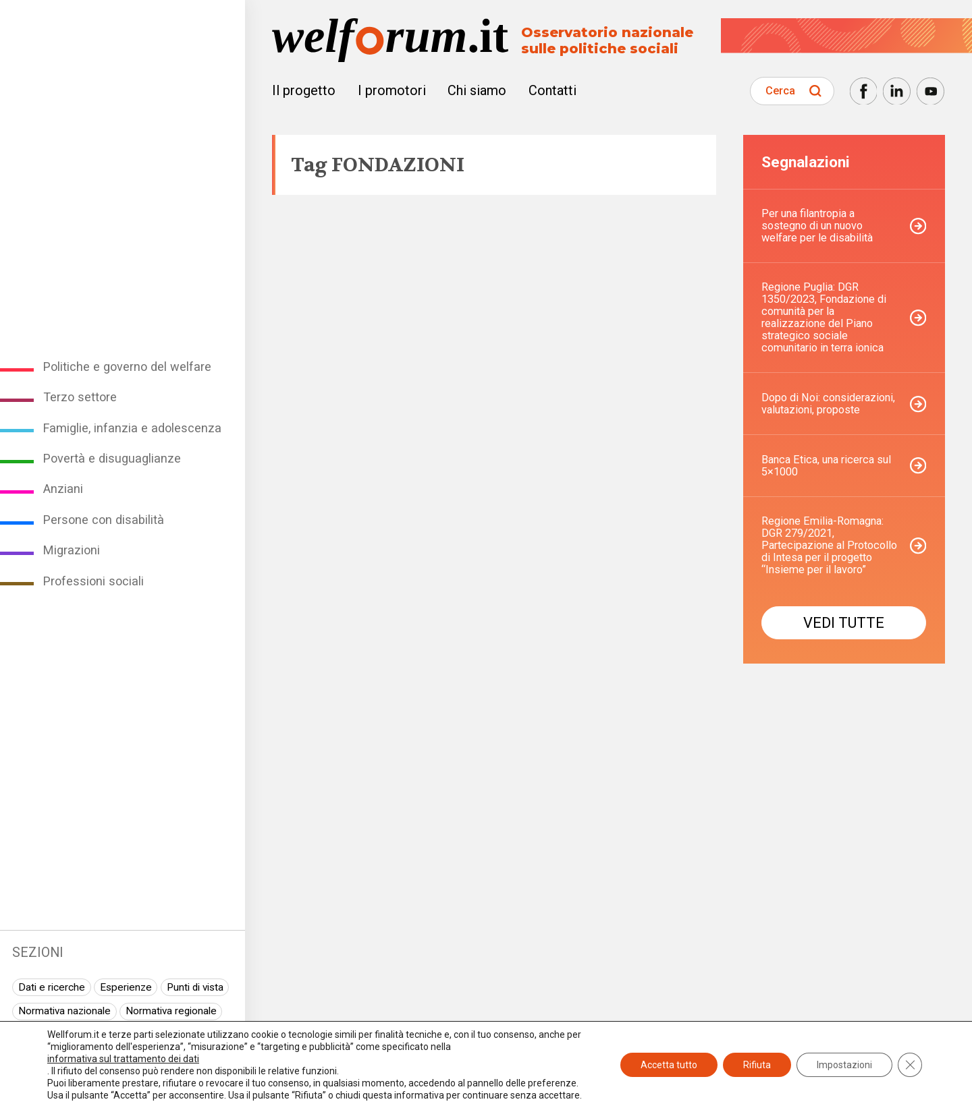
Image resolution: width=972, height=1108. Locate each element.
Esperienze (126, 987)
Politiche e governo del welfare (127, 366)
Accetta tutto (669, 1064)
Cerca (780, 90)
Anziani (63, 489)
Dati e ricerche (51, 987)
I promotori (392, 90)
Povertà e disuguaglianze (112, 458)
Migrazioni (71, 550)
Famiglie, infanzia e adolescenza (132, 428)
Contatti (552, 90)
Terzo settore (80, 397)
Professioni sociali (93, 581)
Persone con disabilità (103, 520)
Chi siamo (477, 90)
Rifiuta (757, 1064)
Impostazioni (844, 1064)
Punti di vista (195, 987)
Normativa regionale (171, 1011)
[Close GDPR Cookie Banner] (910, 1065)
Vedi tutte (843, 622)
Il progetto (303, 90)
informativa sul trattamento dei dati (123, 1058)
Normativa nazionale (64, 1011)
